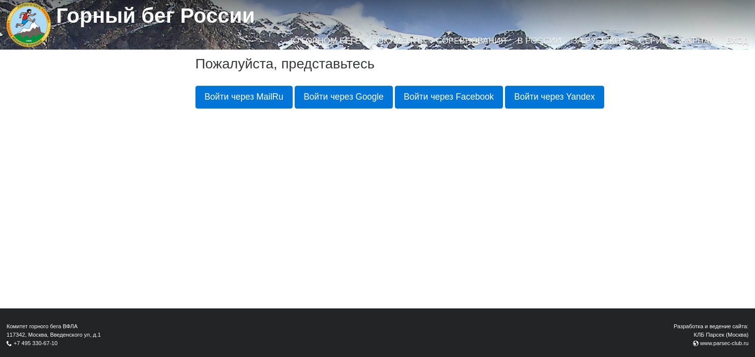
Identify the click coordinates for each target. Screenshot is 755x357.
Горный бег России (155, 15)
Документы (398, 41)
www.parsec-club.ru (724, 343)
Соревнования (471, 41)
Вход (737, 41)
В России (539, 41)
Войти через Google (343, 97)
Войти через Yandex (554, 97)
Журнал (697, 41)
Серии (653, 41)
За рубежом (600, 41)
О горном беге (326, 41)
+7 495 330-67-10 (35, 343)
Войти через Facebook (449, 97)
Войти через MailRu (243, 97)
